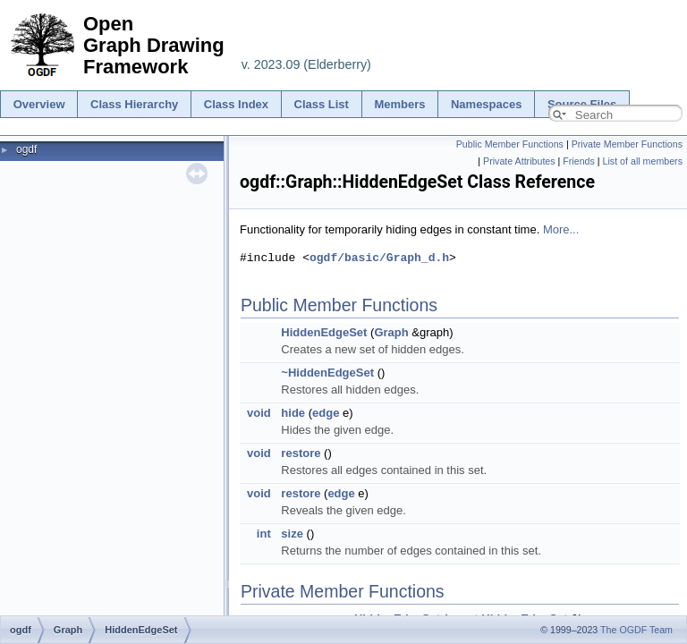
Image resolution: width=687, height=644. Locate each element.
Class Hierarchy (134, 104)
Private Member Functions (627, 144)
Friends (579, 161)
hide (293, 412)
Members (399, 104)
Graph (391, 332)
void (259, 412)
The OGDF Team (636, 629)
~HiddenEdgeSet (327, 372)
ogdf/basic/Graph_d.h (379, 258)
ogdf (26, 149)
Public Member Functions (510, 144)
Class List (321, 104)
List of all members (643, 161)
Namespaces (486, 104)
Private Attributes (519, 161)
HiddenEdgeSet (324, 332)
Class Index (236, 104)
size (292, 533)
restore (300, 453)
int (264, 533)
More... (561, 229)
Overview (39, 104)
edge (325, 412)
